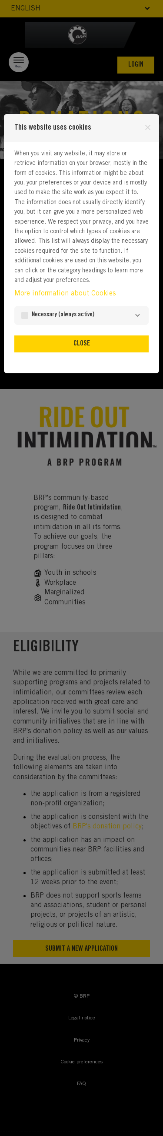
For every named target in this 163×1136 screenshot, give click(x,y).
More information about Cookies (65, 293)
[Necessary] (137, 315)
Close (81, 343)
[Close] (148, 127)
